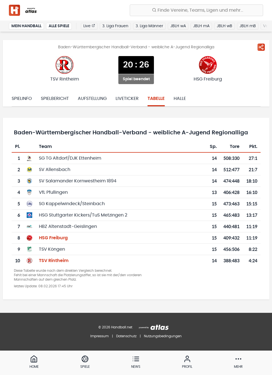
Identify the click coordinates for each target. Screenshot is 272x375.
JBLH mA (201, 26)
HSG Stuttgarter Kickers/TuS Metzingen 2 (83, 215)
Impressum (99, 336)
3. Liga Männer (149, 26)
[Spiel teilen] (261, 47)
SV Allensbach (54, 169)
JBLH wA (178, 26)
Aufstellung (92, 98)
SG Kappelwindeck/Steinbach (72, 204)
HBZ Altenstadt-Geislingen (68, 226)
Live (89, 26)
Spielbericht (55, 98)
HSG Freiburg (53, 238)
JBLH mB (247, 26)
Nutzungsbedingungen (163, 336)
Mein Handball (26, 26)
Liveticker (127, 98)
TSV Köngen (52, 249)
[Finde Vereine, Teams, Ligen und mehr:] (196, 10)
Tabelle (156, 98)
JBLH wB (224, 26)
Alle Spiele (59, 26)
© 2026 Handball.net (115, 327)
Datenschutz (126, 336)
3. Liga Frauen (115, 26)
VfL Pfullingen (53, 192)
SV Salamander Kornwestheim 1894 (77, 181)
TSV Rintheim (54, 260)
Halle (180, 98)
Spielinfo (22, 98)
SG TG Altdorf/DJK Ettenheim (70, 158)
